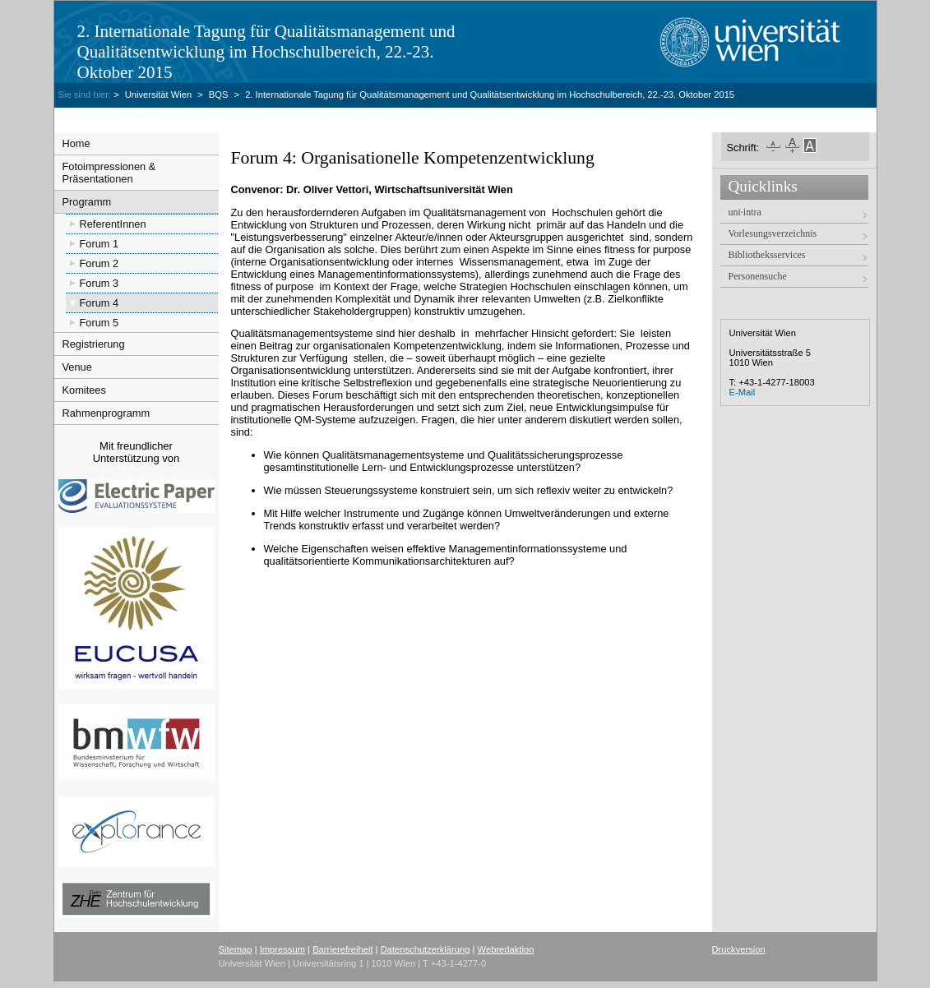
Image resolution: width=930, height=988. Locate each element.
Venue (77, 367)
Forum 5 (99, 322)
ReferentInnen (113, 224)
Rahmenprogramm (106, 413)
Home (76, 143)
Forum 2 (99, 263)
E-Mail (742, 392)
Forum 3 (99, 283)
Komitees (84, 390)
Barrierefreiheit (342, 949)
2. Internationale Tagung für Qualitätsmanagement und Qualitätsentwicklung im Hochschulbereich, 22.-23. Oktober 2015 (266, 51)
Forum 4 (99, 303)
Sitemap (235, 949)
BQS (219, 94)
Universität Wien (160, 94)
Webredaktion (506, 949)
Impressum (282, 949)
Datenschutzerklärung (425, 949)
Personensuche (758, 276)
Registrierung (93, 344)
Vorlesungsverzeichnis (773, 233)
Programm (87, 202)
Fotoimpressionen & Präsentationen (109, 172)
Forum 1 (99, 244)
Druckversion (739, 949)
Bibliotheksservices (767, 255)
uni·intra (745, 212)
